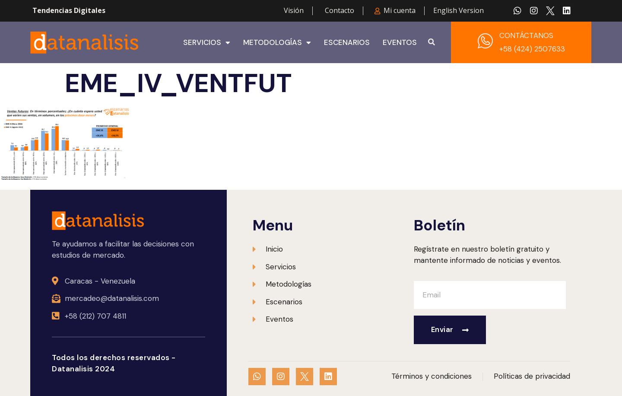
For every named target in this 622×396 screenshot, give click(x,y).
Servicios (206, 42)
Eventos (400, 42)
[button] (431, 42)
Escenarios (347, 42)
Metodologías (277, 42)
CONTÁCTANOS (526, 35)
